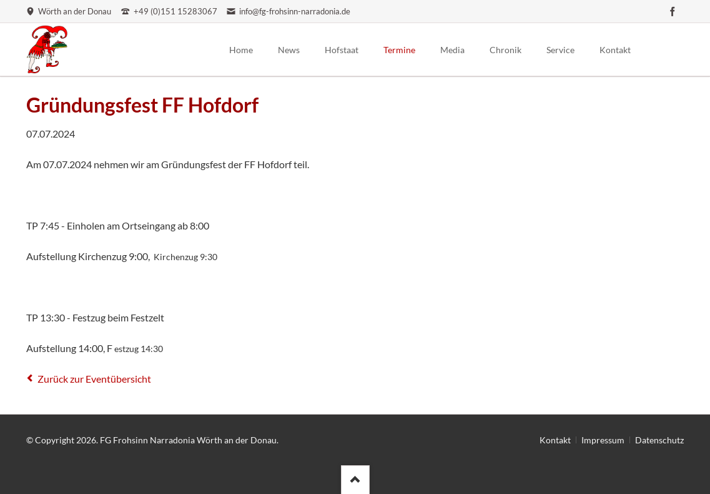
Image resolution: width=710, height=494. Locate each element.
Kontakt (555, 440)
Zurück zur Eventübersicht (94, 379)
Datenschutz (659, 440)
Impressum (602, 440)
